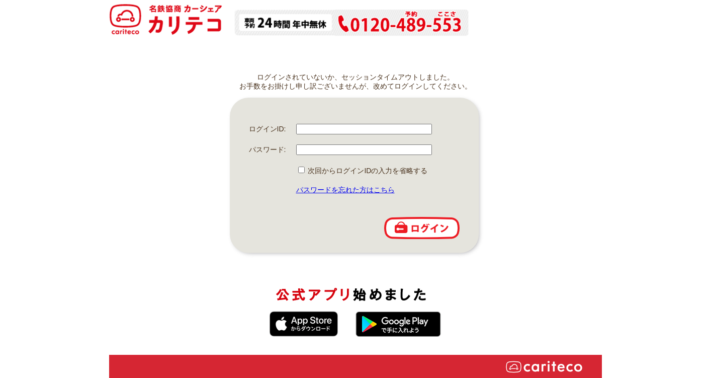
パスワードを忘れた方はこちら (345, 190)
